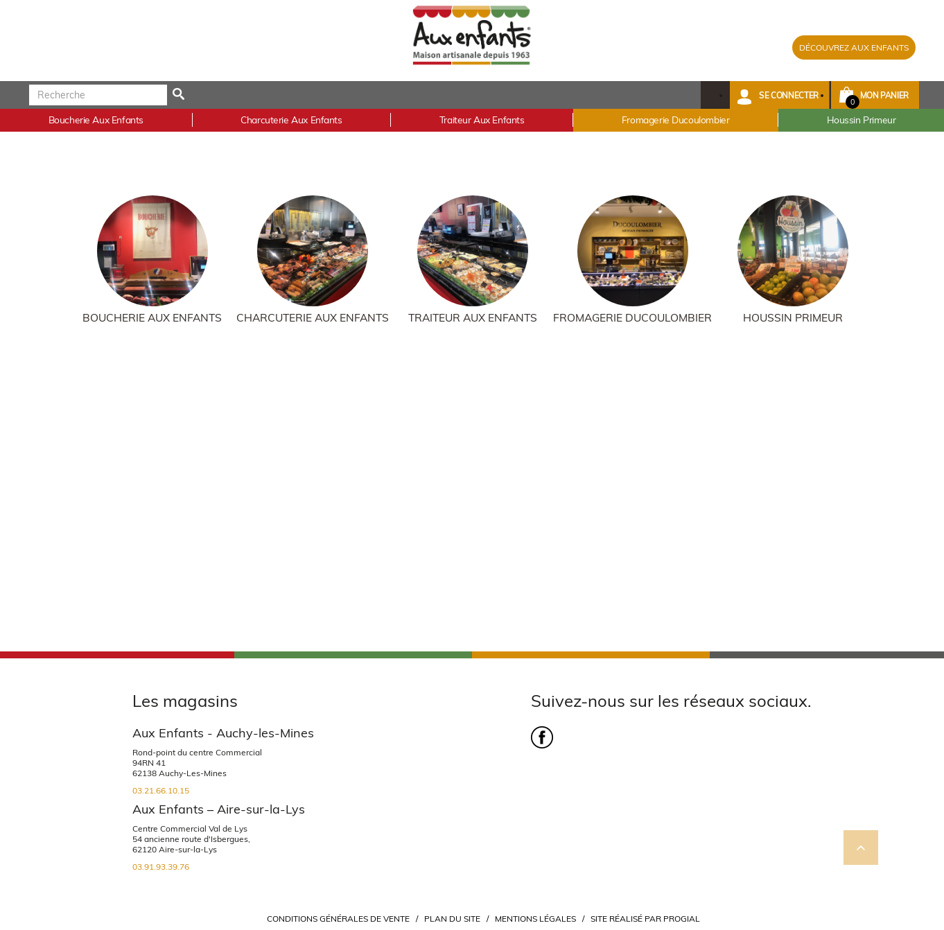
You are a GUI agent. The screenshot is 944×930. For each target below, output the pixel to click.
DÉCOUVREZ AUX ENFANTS (854, 47)
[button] (779, 95)
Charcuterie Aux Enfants (312, 318)
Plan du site (452, 918)
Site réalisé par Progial (645, 918)
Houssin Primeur (793, 318)
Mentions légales (535, 918)
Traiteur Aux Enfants (472, 318)
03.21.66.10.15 (160, 790)
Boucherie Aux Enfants (152, 318)
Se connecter (789, 95)
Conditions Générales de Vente (338, 918)
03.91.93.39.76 (160, 866)
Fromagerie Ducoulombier (632, 318)
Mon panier (884, 95)
